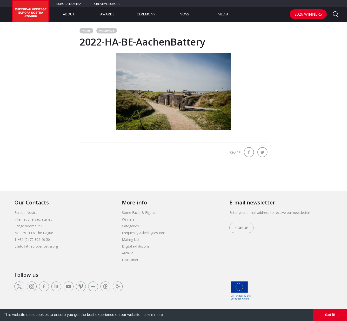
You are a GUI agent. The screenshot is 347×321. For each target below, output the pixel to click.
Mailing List (131, 239)
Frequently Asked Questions (144, 232)
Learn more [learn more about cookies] (153, 315)
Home (86, 30)
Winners (128, 219)
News (184, 14)
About (69, 14)
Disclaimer (130, 259)
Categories (130, 226)
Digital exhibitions (135, 246)
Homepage (106, 30)
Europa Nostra (68, 3)
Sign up (241, 227)
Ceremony (146, 14)
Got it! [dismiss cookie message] (330, 315)
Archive (127, 253)
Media (223, 14)
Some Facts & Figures (139, 212)
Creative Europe (107, 3)
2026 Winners (308, 14)
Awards (107, 14)
